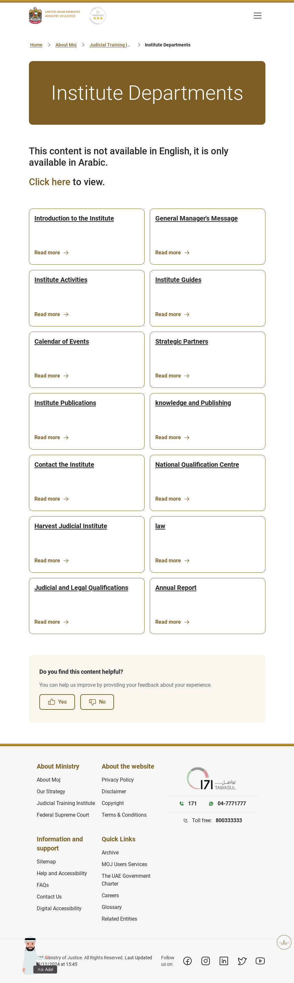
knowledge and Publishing (193, 403)
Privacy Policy (118, 780)
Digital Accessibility (59, 908)
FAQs (43, 885)
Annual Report (176, 588)
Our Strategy (51, 791)
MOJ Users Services (124, 864)
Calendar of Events (61, 341)
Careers (110, 895)
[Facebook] (187, 961)
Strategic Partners (181, 341)
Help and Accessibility (62, 873)
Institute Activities (60, 280)
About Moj (66, 44)
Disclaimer (114, 791)
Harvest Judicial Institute (70, 526)
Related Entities (119, 919)
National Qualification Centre (197, 464)
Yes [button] (57, 702)
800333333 (229, 820)
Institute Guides (178, 280)
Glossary (112, 907)
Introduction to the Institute (74, 218)
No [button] (97, 702)
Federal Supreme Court (63, 815)
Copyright (113, 803)
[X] (242, 961)
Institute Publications (65, 403)
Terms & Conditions (124, 815)
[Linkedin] (224, 961)
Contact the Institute (64, 464)
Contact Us (49, 897)
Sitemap (46, 862)
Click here (49, 181)
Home (36, 44)
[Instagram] (205, 961)
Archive (110, 852)
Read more (51, 252)
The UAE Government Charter (126, 880)
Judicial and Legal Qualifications (81, 588)
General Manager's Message (196, 218)
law (160, 526)
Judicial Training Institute (112, 44)
